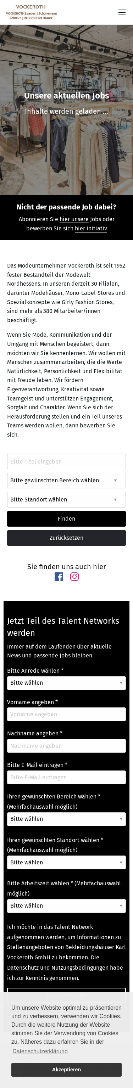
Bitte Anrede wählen (35, 670)
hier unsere (74, 219)
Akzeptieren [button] (66, 1069)
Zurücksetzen (66, 537)
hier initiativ (91, 228)
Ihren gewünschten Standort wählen (55, 845)
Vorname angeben (32, 702)
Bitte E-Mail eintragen (37, 765)
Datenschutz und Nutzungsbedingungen (58, 967)
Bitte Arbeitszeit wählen (64, 888)
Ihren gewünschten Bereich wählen (53, 801)
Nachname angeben (34, 733)
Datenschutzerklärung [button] (40, 1051)
